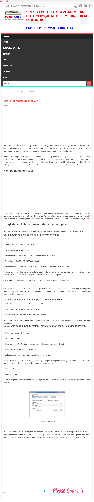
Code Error (7, 66)
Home (6, 36)
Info (5, 77)
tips (6, 105)
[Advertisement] (47, 124)
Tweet (5, 493)
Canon (5, 42)
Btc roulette (4, 1)
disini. (87, 219)
